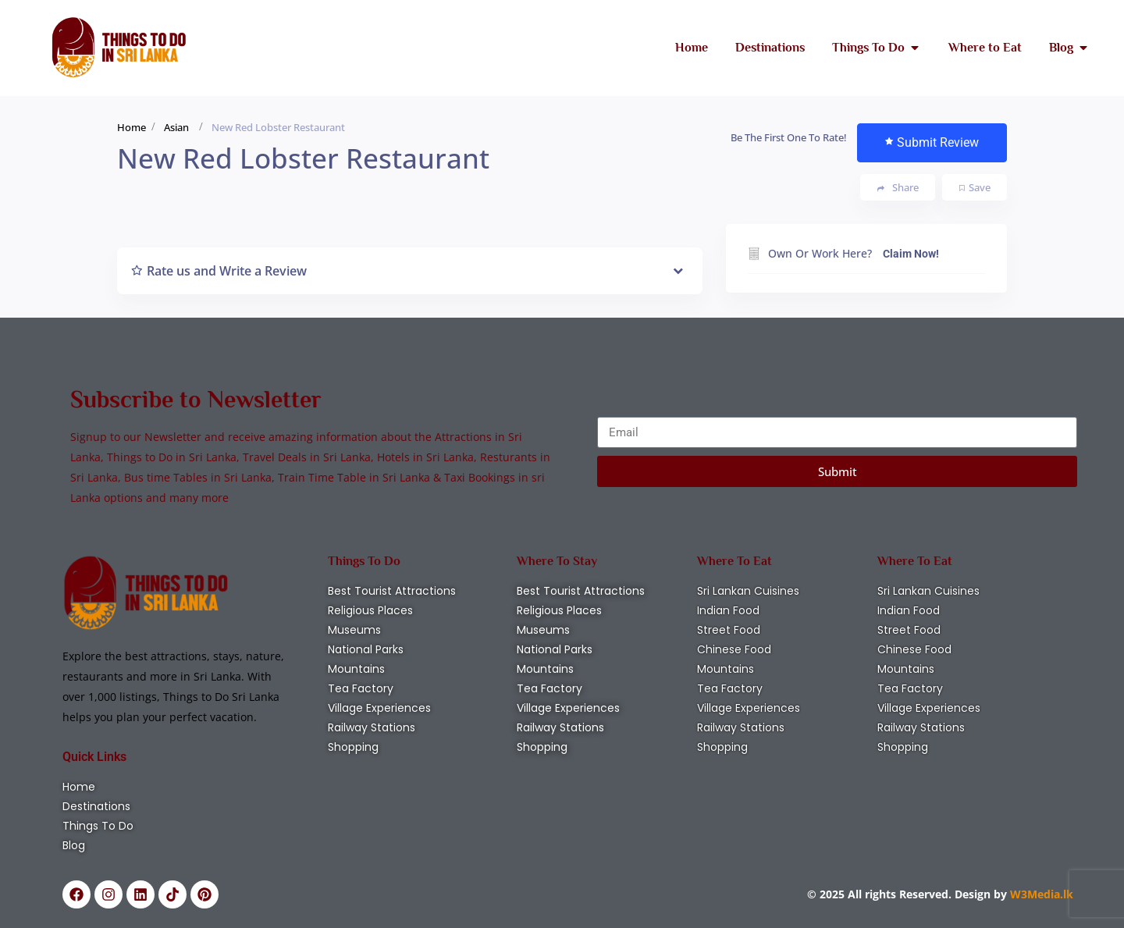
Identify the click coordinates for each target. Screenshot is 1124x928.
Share (898, 187)
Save (975, 187)
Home (131, 127)
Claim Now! (911, 253)
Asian (176, 127)
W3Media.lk (1040, 894)
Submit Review (932, 142)
